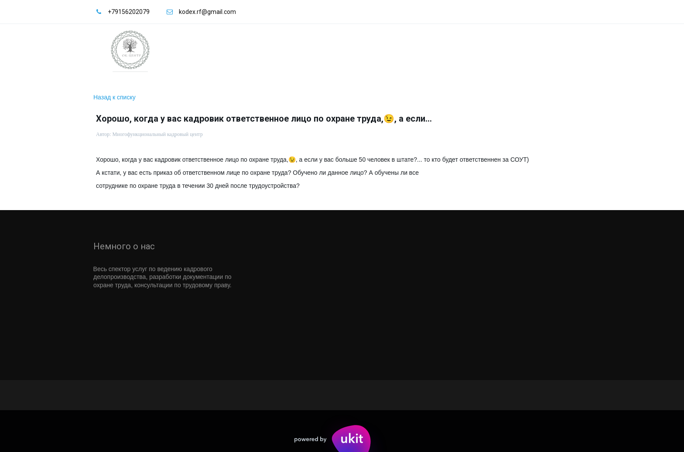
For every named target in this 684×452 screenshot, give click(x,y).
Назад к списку (114, 97)
